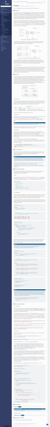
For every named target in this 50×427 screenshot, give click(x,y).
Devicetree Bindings (3, 48)
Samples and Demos (3, 40)
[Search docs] (6, 6)
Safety (2, 39)
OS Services (2, 11)
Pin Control (2, 24)
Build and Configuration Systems (5, 12)
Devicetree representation (4, 29)
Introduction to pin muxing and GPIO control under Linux (23, 419)
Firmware (2, 22)
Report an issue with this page (37, 2)
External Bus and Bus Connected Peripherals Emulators (5, 21)
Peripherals (2, 23)
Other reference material (5, 32)
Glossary (2, 50)
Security (2, 38)
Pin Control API (3, 31)
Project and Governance (4, 37)
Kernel (2, 10)
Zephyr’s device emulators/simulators (4, 19)
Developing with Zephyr (4, 9)
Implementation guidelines (5, 30)
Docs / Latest (16, 1)
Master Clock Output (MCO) (19, 410)
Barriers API (3, 16)
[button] (10, 6)
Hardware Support (21, 1)
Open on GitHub (30, 2)
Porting (2, 33)
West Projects (2, 49)
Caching (2, 17)
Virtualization (3, 34)
